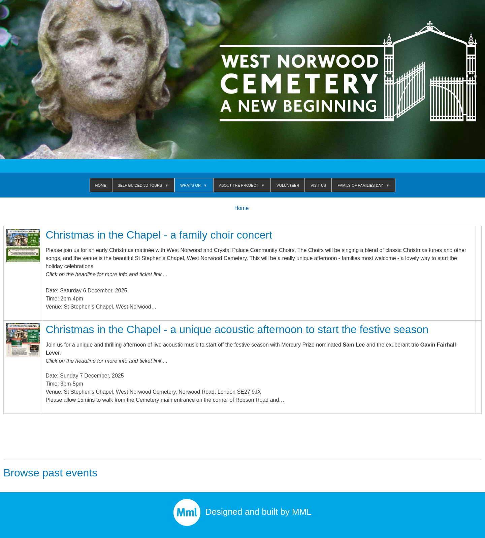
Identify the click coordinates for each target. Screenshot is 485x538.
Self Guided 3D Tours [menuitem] (141, 187)
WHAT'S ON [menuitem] (192, 187)
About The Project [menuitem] (240, 187)
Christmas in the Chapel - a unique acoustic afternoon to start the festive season (237, 329)
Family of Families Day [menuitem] (361, 187)
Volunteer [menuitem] (288, 185)
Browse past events (50, 473)
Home (241, 208)
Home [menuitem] (100, 185)
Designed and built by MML (242, 512)
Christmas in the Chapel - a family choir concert (159, 235)
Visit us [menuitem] (318, 185)
